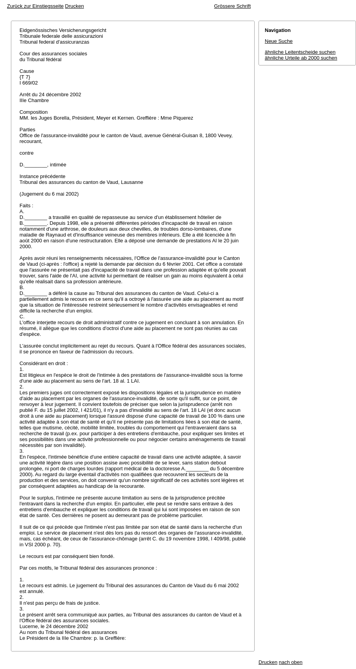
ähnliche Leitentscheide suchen (300, 52)
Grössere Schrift (232, 6)
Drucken (74, 6)
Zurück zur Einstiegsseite (35, 6)
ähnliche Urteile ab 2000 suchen (301, 58)
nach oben (291, 662)
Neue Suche (279, 41)
